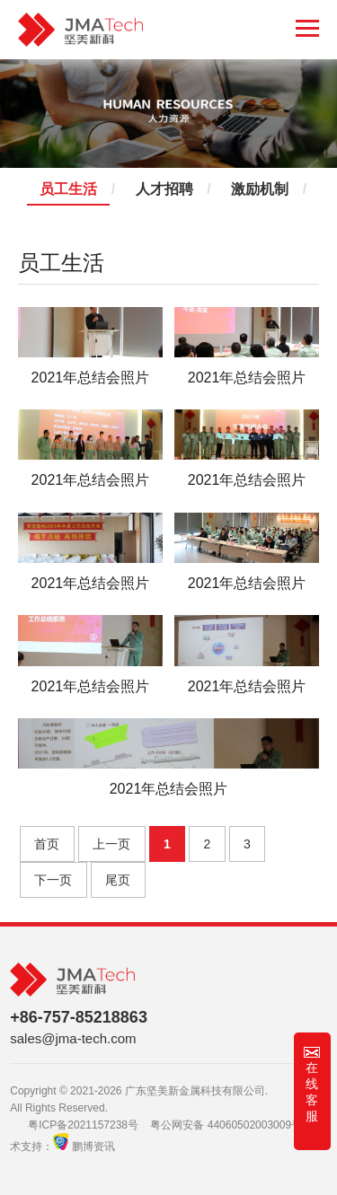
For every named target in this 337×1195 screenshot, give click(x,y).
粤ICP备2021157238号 (83, 1125)
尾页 (117, 880)
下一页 (53, 880)
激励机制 (259, 189)
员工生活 (68, 189)
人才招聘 (164, 189)
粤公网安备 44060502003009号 (226, 1125)
